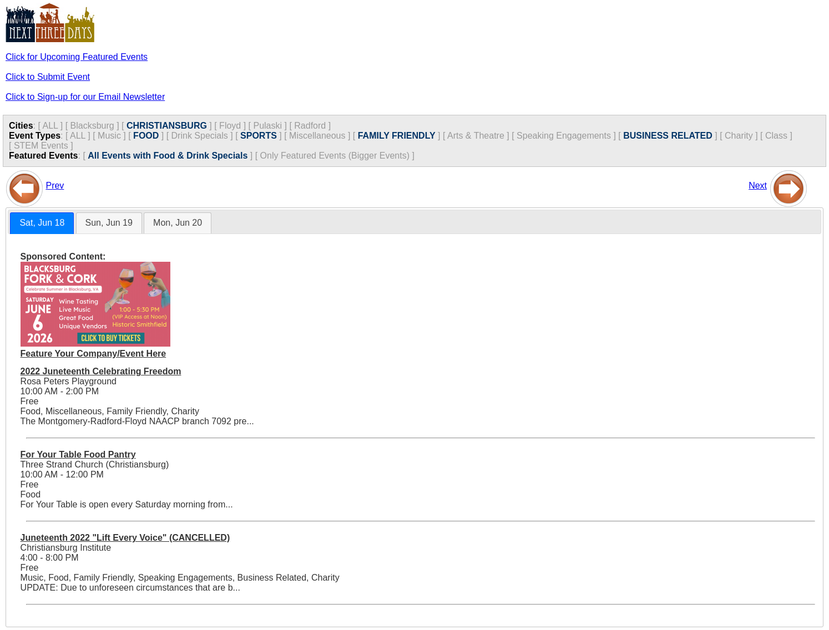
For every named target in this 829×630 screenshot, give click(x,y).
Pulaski (267, 125)
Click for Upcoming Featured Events (77, 57)
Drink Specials (199, 135)
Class (776, 135)
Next (758, 185)
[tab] (42, 223)
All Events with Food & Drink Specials (167, 155)
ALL (50, 125)
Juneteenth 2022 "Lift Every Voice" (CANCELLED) (125, 537)
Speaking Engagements (564, 135)
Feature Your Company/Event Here (93, 353)
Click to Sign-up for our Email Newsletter (85, 96)
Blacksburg (92, 125)
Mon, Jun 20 (177, 222)
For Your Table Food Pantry (78, 454)
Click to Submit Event (48, 77)
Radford (310, 125)
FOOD (146, 135)
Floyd (230, 125)
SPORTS (258, 135)
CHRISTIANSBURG (167, 125)
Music (109, 135)
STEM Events (41, 145)
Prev (55, 185)
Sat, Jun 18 (41, 222)
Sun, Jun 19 (109, 222)
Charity (739, 135)
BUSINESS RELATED (667, 135)
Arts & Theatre (475, 135)
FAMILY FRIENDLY (397, 135)
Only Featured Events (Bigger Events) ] (337, 155)
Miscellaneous (317, 135)
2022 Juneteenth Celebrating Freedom (101, 371)
